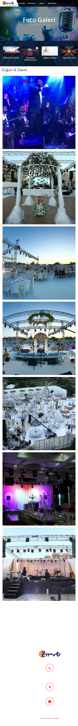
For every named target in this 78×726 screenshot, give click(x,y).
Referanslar (52, 3)
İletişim (18, 10)
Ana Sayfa (21, 3)
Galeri (42, 3)
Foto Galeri (46, 25)
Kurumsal (32, 3)
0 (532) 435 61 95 (50, 675)
